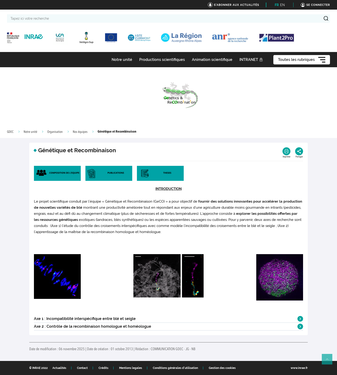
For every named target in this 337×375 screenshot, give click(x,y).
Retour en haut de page (329, 361)
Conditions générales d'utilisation (175, 368)
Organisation (55, 132)
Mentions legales (130, 368)
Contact (82, 368)
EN (282, 5)
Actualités (59, 368)
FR (277, 5)
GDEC (10, 132)
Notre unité (30, 132)
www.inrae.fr (299, 368)
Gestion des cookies (222, 368)
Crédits (103, 368)
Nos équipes (80, 132)
